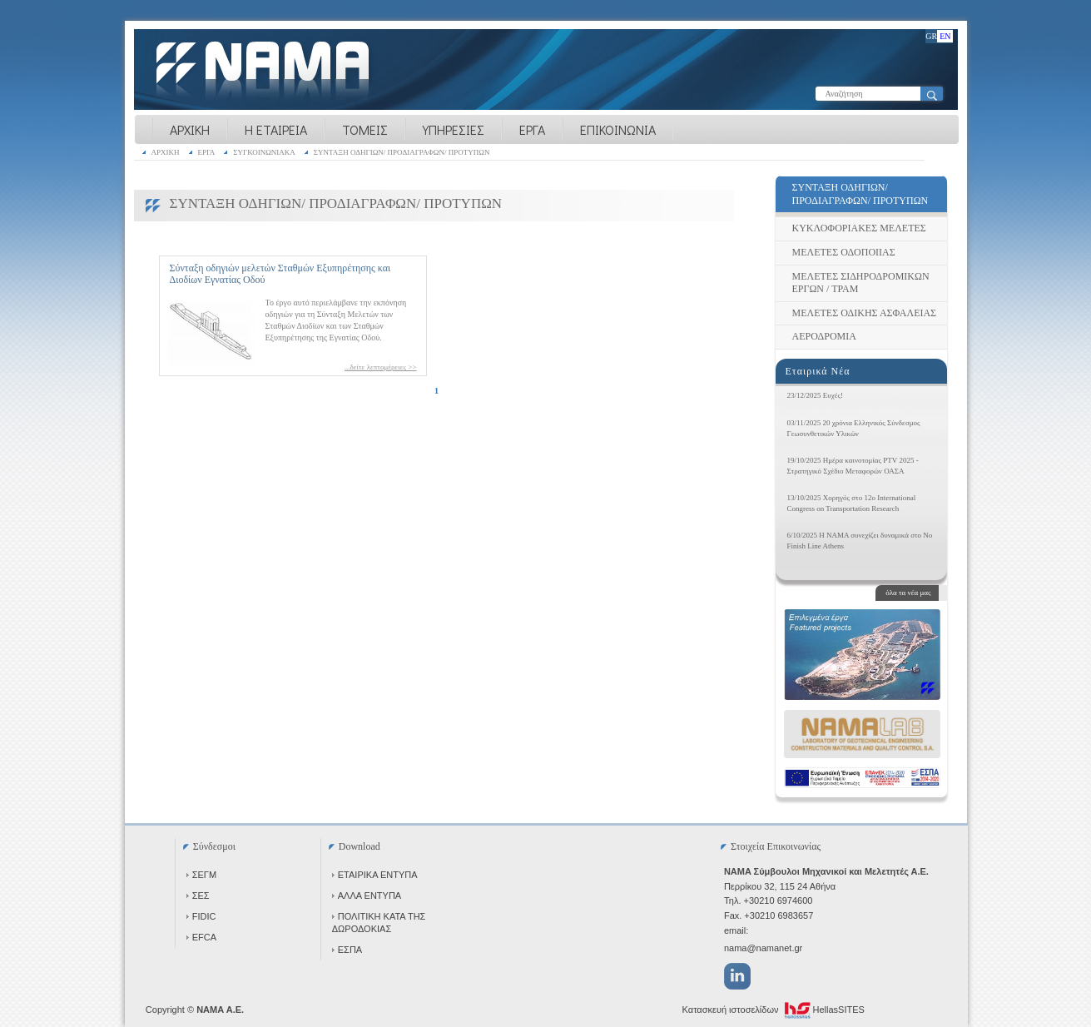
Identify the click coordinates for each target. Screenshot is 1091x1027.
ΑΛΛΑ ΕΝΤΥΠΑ (366, 895)
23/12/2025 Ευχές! (815, 395)
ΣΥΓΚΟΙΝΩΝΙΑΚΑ (264, 152)
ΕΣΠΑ (347, 950)
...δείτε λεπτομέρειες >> (381, 367)
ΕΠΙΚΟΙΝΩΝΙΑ (618, 129)
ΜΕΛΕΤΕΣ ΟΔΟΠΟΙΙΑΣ (843, 252)
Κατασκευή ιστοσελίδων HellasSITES (773, 1010)
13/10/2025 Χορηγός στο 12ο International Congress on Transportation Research (851, 503)
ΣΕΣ (198, 895)
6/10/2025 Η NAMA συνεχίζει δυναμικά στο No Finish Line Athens (860, 540)
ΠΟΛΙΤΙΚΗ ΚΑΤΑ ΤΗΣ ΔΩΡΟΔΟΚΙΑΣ (379, 922)
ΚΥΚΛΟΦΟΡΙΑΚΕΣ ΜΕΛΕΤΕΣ (859, 228)
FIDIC (201, 916)
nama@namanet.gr (763, 948)
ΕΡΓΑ (532, 129)
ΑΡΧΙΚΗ (190, 129)
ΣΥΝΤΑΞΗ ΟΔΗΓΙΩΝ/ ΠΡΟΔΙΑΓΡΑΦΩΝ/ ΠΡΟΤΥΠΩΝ (402, 152)
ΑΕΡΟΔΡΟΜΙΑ (824, 336)
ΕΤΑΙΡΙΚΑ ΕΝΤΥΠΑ (375, 875)
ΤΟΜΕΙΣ (365, 129)
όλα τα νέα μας (907, 592)
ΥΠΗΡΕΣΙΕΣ (453, 129)
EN (945, 36)
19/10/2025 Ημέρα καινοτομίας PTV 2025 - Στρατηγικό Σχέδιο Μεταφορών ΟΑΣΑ (853, 465)
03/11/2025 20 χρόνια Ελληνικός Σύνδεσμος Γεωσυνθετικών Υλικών (853, 428)
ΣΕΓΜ (201, 875)
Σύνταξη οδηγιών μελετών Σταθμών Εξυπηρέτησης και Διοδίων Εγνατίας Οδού (280, 273)
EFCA (201, 937)
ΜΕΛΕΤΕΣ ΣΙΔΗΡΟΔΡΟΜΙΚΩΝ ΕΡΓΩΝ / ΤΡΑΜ (861, 282)
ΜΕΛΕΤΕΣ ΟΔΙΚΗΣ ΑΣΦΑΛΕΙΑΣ (864, 313)
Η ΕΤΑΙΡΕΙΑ (276, 129)
